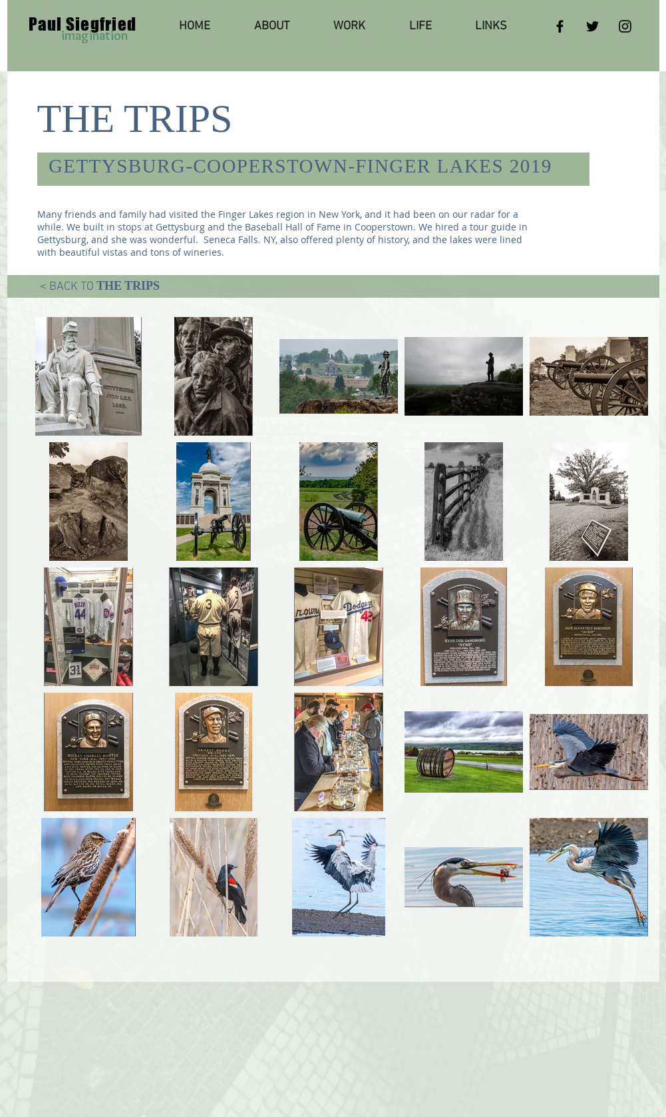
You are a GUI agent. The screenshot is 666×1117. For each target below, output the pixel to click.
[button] (349, 26)
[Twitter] (592, 26)
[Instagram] (625, 26)
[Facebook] (560, 26)
